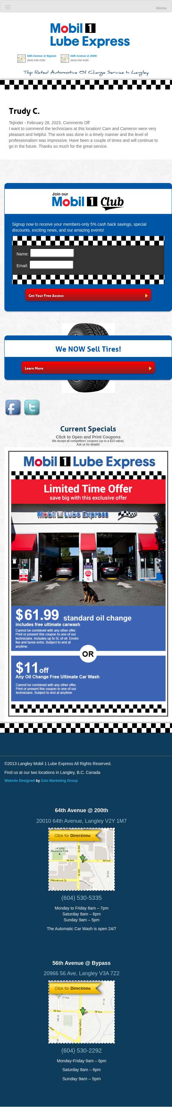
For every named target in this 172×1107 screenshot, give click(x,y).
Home (161, 8)
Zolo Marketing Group (59, 781)
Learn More (88, 368)
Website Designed (19, 781)
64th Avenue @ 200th (84, 55)
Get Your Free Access (88, 295)
